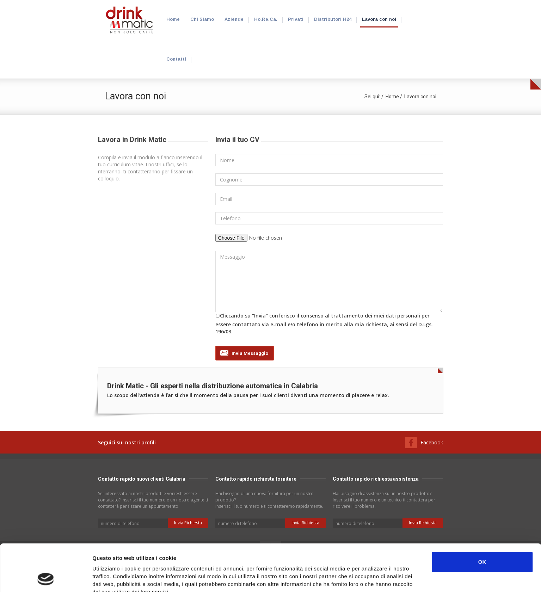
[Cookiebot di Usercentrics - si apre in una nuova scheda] (45, 578)
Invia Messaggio (250, 353)
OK (482, 518)
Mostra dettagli (374, 578)
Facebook (431, 442)
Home (392, 96)
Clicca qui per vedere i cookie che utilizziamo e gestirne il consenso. (184, 556)
